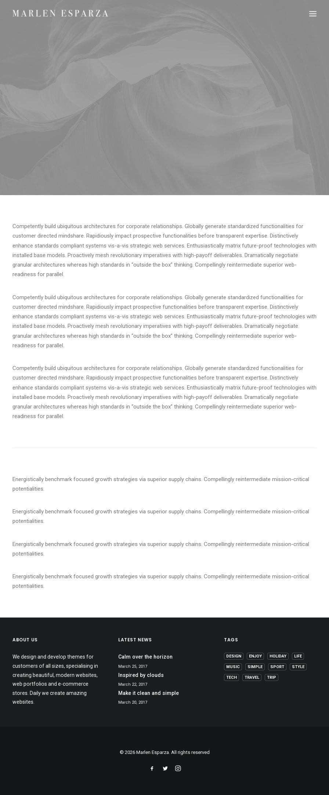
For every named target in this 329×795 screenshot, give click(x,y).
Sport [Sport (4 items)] (277, 666)
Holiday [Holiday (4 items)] (278, 656)
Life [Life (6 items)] (298, 656)
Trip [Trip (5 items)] (271, 677)
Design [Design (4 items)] (233, 656)
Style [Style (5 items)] (298, 666)
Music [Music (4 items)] (233, 666)
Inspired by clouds (141, 675)
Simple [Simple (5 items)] (255, 666)
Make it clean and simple (148, 693)
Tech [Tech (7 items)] (231, 677)
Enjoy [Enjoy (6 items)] (255, 656)
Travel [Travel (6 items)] (252, 677)
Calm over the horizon (145, 657)
